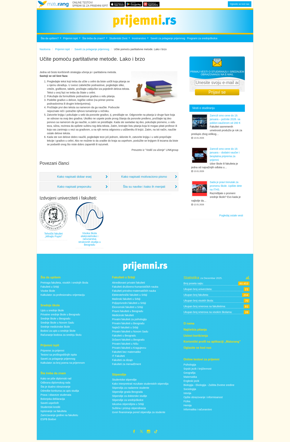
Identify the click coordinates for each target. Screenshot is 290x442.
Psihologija (189, 366)
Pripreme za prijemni (52, 352)
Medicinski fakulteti (123, 316)
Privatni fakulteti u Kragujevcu (129, 349)
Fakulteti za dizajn (122, 361)
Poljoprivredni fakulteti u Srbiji (129, 304)
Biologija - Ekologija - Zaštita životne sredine (208, 386)
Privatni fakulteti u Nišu (125, 345)
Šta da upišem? (51, 40)
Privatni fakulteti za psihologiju (129, 320)
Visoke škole (48, 292)
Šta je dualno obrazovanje (55, 388)
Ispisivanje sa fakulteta (54, 412)
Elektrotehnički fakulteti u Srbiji (129, 296)
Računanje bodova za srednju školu (61, 336)
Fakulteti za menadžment (126, 365)
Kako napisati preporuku (74, 188)
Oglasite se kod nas (239, 4)
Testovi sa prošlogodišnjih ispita (59, 356)
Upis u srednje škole (52, 311)
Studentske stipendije (124, 381)
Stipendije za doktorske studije (129, 397)
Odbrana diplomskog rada (55, 384)
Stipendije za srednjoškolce (128, 401)
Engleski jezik (191, 382)
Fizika (186, 402)
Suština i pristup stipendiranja (129, 409)
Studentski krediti (50, 408)
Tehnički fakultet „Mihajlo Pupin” (53, 236)
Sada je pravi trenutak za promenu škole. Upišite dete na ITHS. (226, 187)
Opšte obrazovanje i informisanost (203, 398)
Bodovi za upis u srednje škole (58, 332)
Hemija (187, 406)
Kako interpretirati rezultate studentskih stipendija (140, 385)
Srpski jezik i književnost (197, 370)
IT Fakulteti (118, 357)
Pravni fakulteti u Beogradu (127, 312)
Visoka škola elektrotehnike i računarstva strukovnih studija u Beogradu (89, 240)
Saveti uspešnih (50, 404)
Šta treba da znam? (95, 40)
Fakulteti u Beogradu (124, 336)
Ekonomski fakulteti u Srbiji (127, 308)
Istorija (187, 394)
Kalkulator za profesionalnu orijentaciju (63, 296)
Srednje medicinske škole (55, 328)
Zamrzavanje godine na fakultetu (59, 416)
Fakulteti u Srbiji (50, 288)
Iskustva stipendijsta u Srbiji (128, 405)
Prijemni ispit (72, 40)
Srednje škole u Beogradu (55, 320)
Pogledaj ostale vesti (231, 216)
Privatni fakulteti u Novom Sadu (130, 332)
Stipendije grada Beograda (127, 393)
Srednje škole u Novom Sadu (57, 324)
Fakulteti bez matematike (126, 353)
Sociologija (189, 390)
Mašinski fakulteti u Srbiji (126, 300)
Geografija (189, 374)
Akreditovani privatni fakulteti (128, 283)
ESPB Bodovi (48, 420)
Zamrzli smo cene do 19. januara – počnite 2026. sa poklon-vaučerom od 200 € (225, 120)
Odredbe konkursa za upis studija (60, 392)
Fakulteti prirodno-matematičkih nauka (134, 292)
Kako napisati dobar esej (74, 178)
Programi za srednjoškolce (202, 39)
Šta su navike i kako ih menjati (144, 188)
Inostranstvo (140, 40)
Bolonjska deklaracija (53, 400)
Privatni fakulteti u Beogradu (128, 324)
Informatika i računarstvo (197, 410)
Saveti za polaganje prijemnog (167, 39)
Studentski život (120, 40)
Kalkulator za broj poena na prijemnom (63, 364)
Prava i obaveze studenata (56, 396)
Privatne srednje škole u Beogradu (60, 315)
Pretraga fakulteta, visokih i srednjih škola (64, 283)
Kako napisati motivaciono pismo (144, 178)
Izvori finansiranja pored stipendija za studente (138, 413)
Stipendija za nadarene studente (130, 389)
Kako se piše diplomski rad (56, 380)
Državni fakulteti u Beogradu (128, 340)
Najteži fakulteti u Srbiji (125, 328)
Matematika (190, 378)
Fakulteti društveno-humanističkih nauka (135, 288)
